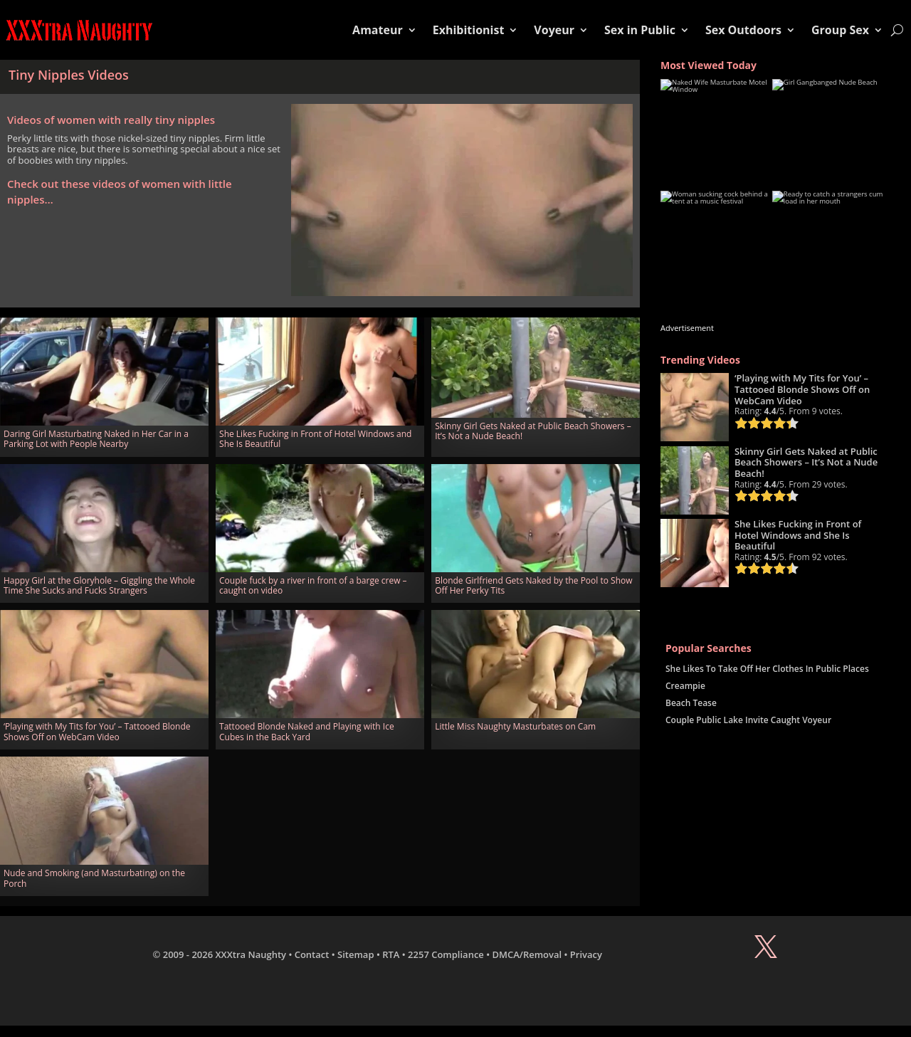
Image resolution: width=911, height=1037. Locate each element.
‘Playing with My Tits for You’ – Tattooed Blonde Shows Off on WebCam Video (97, 731)
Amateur (377, 30)
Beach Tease (691, 703)
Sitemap (355, 954)
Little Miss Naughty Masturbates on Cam (515, 726)
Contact (312, 954)
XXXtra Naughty (251, 954)
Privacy (586, 954)
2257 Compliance (446, 954)
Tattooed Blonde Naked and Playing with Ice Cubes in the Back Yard (306, 731)
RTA (390, 954)
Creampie (685, 686)
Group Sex (840, 30)
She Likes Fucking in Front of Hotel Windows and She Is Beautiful (315, 439)
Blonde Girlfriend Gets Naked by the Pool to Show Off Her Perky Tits (533, 585)
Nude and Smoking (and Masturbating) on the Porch (94, 878)
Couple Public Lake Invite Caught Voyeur (748, 720)
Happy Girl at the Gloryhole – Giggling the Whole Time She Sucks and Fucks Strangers (99, 585)
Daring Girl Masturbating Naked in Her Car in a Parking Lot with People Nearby (96, 439)
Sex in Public (639, 30)
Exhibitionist (469, 30)
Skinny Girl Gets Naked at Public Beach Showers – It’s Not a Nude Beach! (533, 431)
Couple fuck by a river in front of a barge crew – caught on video (313, 585)
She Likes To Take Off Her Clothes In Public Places (767, 669)
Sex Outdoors (743, 30)
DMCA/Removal (527, 954)
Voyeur (554, 30)
